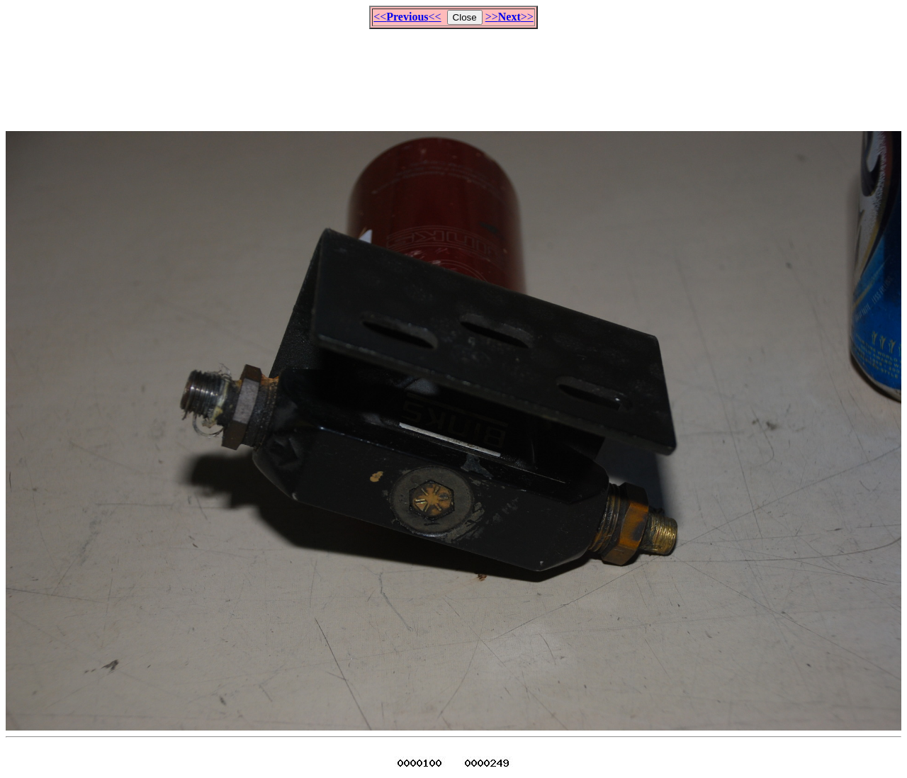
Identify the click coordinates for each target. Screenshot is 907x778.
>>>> (509, 17)
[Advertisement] (453, 74)
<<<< (407, 17)
